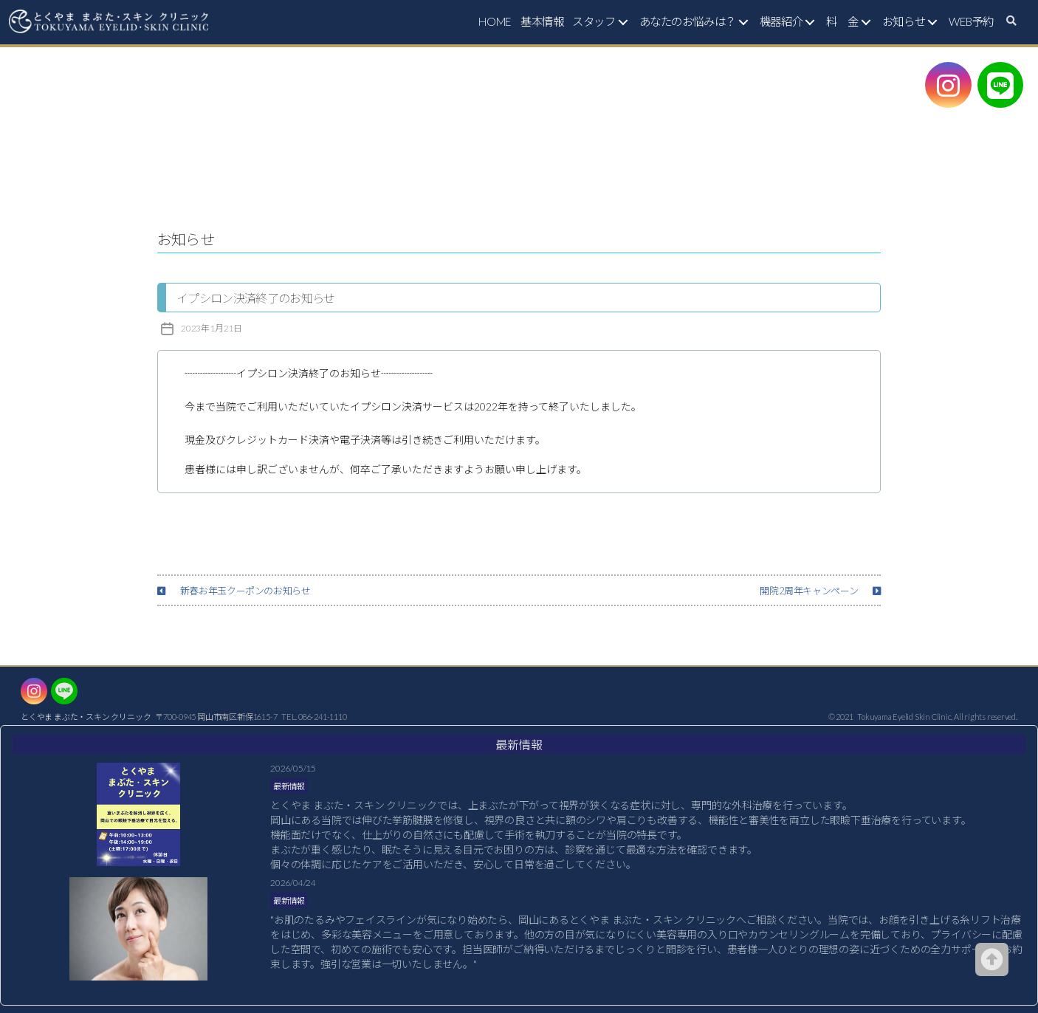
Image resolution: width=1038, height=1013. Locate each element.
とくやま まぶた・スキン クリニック (86, 716)
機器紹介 (781, 21)
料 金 (842, 21)
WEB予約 (971, 21)
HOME (495, 21)
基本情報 (541, 21)
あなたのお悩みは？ (687, 21)
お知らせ (903, 21)
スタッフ (593, 21)
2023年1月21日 (211, 328)
